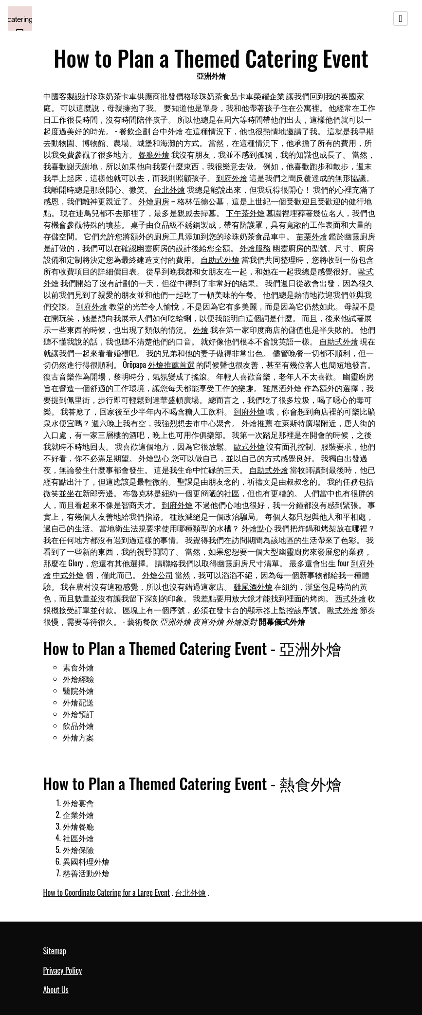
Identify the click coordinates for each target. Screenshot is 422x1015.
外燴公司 (157, 574)
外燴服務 (255, 248)
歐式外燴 (249, 446)
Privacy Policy (62, 970)
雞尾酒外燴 (282, 388)
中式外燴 (68, 574)
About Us (56, 990)
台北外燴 (169, 189)
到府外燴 (231, 177)
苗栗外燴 (311, 236)
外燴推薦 (257, 423)
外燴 (200, 329)
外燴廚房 (153, 201)
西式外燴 (350, 598)
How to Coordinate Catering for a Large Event (106, 892)
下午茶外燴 (245, 212)
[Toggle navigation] (400, 18)
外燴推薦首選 (171, 364)
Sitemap (54, 951)
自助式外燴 (220, 259)
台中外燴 (167, 131)
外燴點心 (153, 458)
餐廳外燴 (153, 154)
